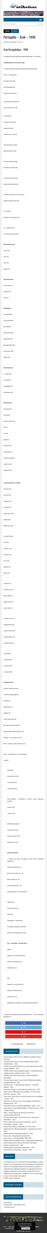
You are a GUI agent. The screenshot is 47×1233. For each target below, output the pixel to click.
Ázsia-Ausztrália (9, 1228)
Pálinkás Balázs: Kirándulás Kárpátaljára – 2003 (19, 1147)
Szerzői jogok (8, 1205)
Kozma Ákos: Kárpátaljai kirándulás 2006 (17, 1136)
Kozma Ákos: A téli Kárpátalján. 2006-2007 (18, 1138)
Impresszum (8, 1202)
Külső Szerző (13, 42)
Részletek (27, 1226)
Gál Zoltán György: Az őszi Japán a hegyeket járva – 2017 (22, 1089)
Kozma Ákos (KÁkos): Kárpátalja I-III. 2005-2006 (19, 1127)
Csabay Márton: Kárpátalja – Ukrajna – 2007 (18, 1150)
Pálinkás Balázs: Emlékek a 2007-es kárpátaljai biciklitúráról (23, 1140)
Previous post (17, 1044)
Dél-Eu (5, 1227)
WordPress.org (9, 1207)
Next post (31, 1044)
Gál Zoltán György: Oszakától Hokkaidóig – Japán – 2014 (22, 1106)
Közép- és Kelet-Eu (12, 1227)
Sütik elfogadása (25, 1228)
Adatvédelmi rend (19, 1205)
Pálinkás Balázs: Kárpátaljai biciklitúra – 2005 (18, 1133)
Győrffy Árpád (21, 1231)
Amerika (37, 1227)
